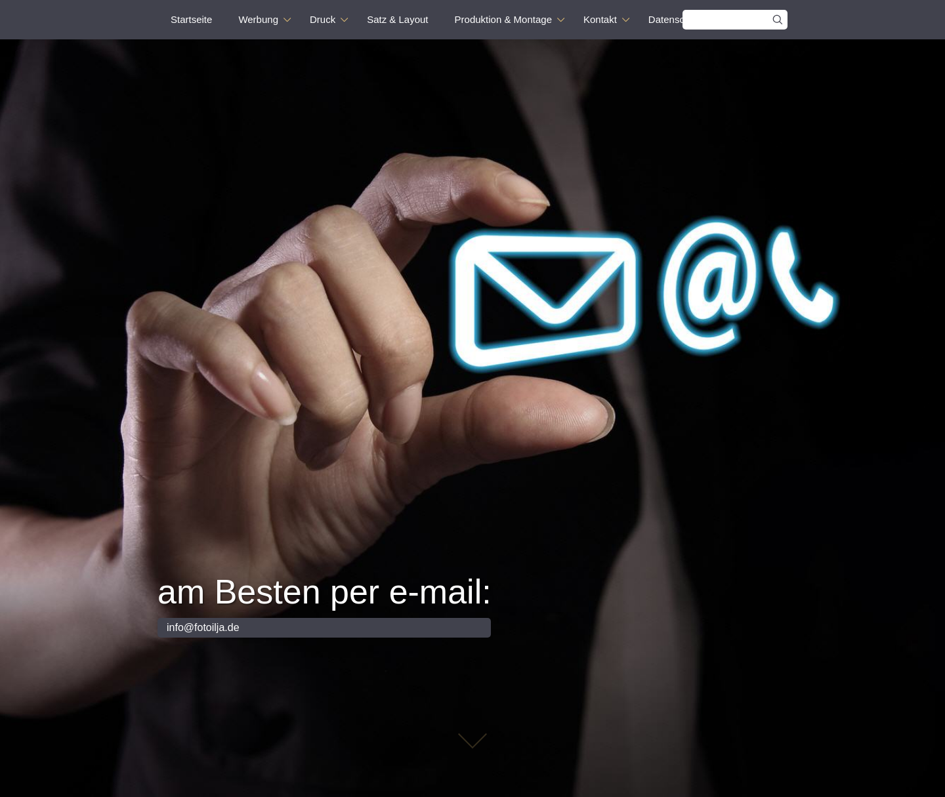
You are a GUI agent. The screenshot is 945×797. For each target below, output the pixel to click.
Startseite (191, 19)
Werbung (258, 19)
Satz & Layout (397, 19)
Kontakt (600, 19)
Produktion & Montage (503, 19)
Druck (322, 19)
